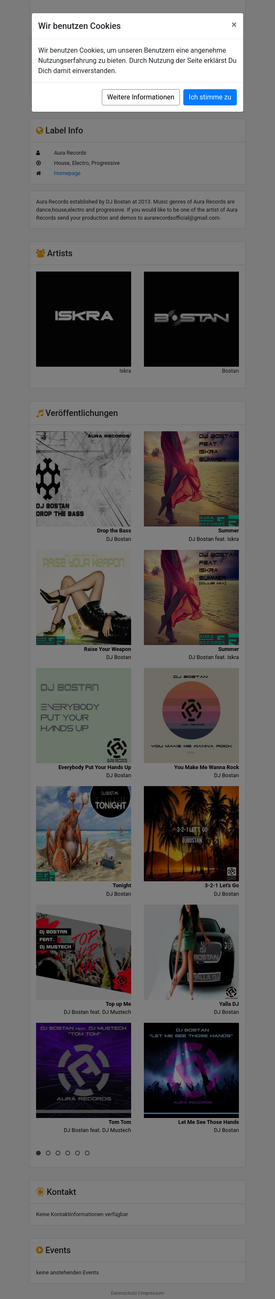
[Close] (234, 24)
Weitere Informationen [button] (140, 97)
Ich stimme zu (210, 97)
